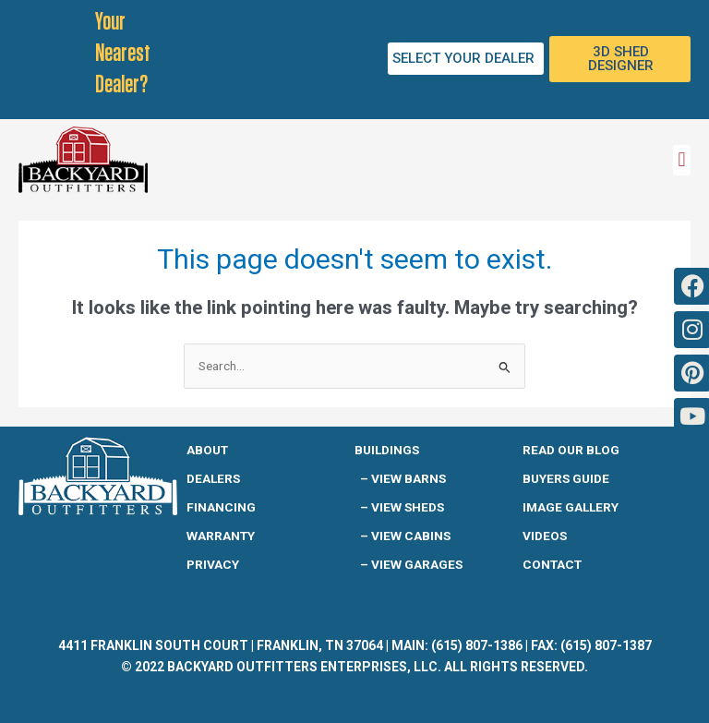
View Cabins (411, 535)
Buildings (386, 449)
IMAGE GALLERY (571, 507)
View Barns (408, 478)
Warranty (220, 535)
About (207, 449)
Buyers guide (566, 478)
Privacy (212, 564)
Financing (221, 507)
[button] (682, 160)
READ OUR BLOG (571, 449)
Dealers (213, 478)
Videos (545, 535)
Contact (552, 564)
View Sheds (407, 507)
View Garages (417, 564)
